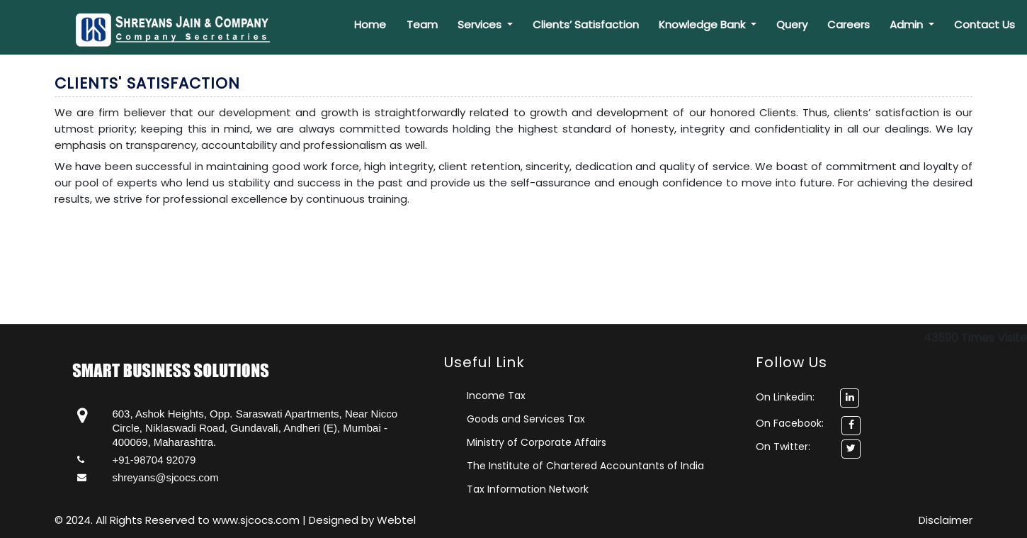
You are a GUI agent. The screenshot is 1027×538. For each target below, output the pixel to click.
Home (370, 24)
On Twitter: (783, 446)
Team (422, 24)
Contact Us (984, 24)
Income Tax (496, 395)
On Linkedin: (807, 397)
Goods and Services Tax (526, 419)
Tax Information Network (528, 489)
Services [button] (481, 24)
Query (791, 24)
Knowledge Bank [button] (703, 24)
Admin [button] (908, 24)
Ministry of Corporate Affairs (536, 442)
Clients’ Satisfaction (586, 24)
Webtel (396, 519)
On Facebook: (790, 423)
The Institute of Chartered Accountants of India (585, 466)
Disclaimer (945, 519)
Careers (848, 24)
